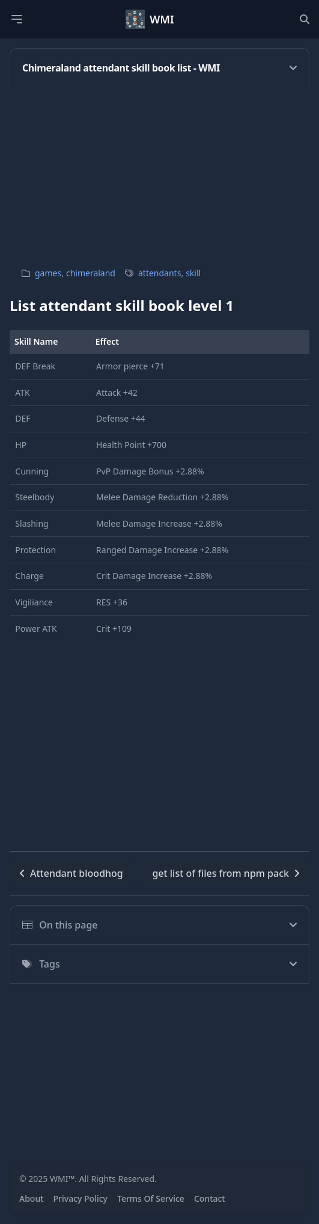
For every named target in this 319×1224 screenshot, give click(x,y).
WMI (162, 19)
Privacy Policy (80, 1198)
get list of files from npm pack (226, 873)
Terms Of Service (150, 1198)
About (31, 1198)
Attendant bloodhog (71, 873)
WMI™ (62, 1178)
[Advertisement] (159, 171)
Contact (209, 1198)
